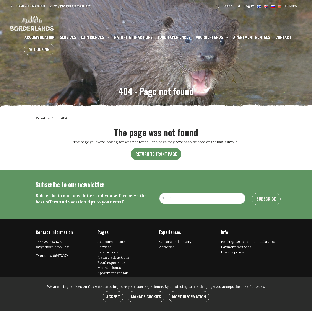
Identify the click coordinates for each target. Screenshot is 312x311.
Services (68, 37)
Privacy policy (232, 252)
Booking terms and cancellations (248, 241)
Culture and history (175, 241)
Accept (113, 296)
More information (189, 296)
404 (64, 118)
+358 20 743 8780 (30, 6)
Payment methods (236, 247)
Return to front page (156, 154)
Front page (45, 118)
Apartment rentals (251, 37)
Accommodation (39, 37)
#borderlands (210, 37)
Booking (41, 49)
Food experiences (174, 37)
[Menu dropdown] (107, 37)
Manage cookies (146, 296)
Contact (283, 37)
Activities (166, 247)
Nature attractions (133, 37)
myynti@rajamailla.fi (72, 6)
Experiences (93, 37)
